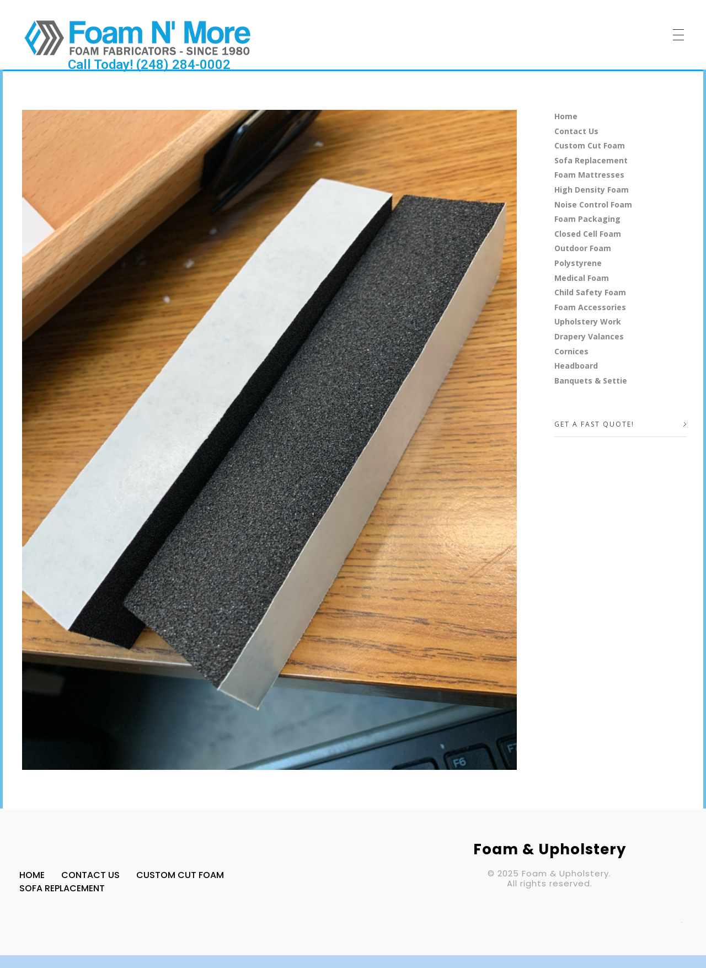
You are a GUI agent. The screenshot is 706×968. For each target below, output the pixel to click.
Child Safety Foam (590, 292)
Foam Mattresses (589, 174)
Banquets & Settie (590, 380)
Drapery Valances (589, 336)
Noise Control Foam (593, 204)
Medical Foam (581, 278)
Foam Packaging (587, 219)
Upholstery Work (587, 321)
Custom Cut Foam (589, 145)
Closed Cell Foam (587, 233)
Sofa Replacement (591, 160)
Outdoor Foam (582, 248)
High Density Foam (591, 189)
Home (565, 116)
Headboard (576, 365)
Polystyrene (578, 263)
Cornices (571, 351)
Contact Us (576, 131)
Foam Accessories (590, 307)
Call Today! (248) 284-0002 (149, 64)
